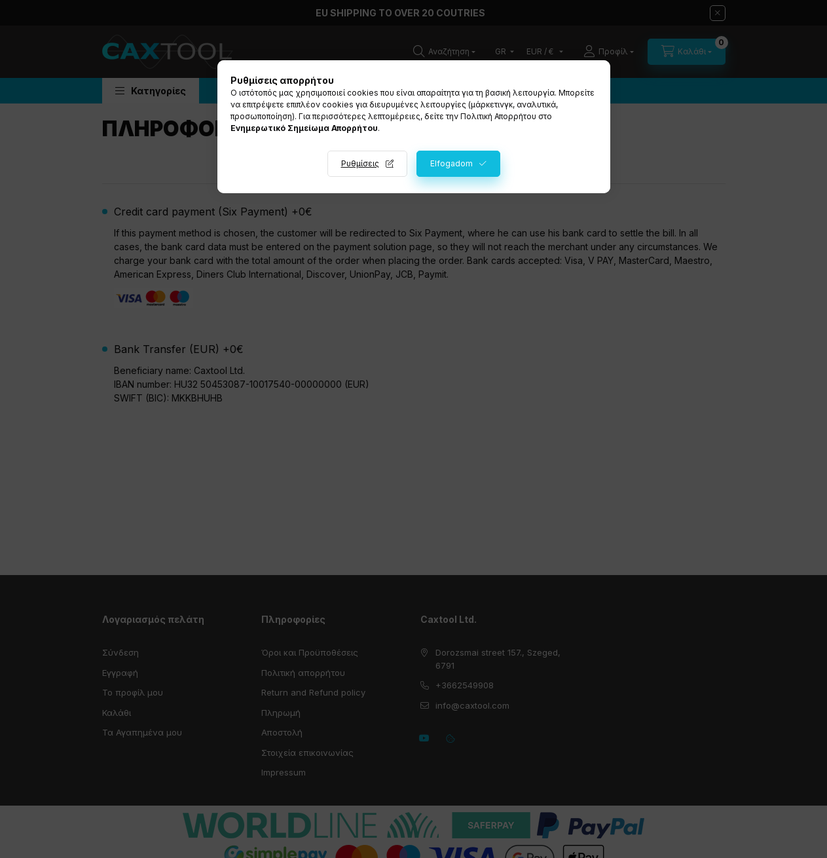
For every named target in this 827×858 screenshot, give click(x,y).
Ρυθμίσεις (360, 163)
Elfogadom (451, 163)
